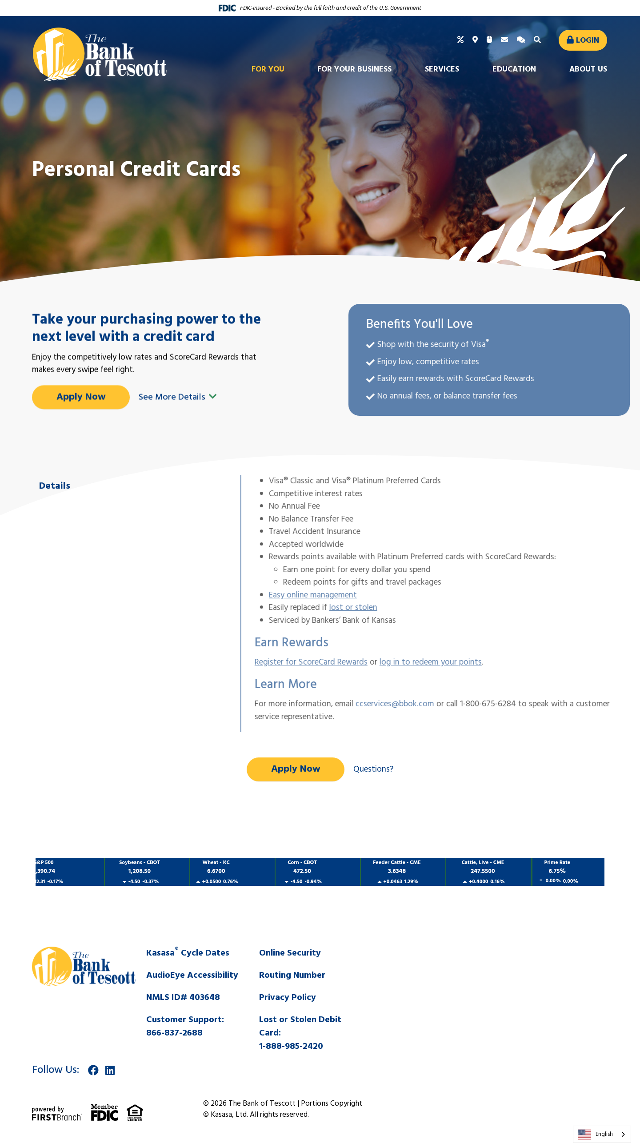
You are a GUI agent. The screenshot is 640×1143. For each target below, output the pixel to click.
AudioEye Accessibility (192, 975)
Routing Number (292, 975)
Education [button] (514, 69)
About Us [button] (588, 69)
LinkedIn (110, 1070)
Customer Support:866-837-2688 (185, 1026)
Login (587, 40)
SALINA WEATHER (491, 980)
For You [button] (268, 69)
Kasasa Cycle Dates (187, 953)
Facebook (93, 1070)
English (595, 1134)
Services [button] (442, 69)
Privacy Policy (287, 998)
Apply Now (295, 769)
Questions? (373, 769)
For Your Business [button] (354, 69)
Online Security (290, 953)
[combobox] (602, 1134)
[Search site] (538, 40)
